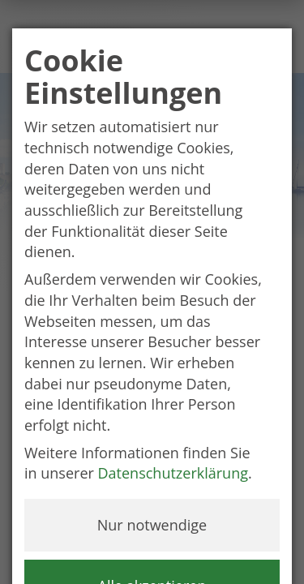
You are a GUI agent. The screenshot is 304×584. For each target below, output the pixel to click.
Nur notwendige (152, 525)
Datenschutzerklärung (173, 473)
